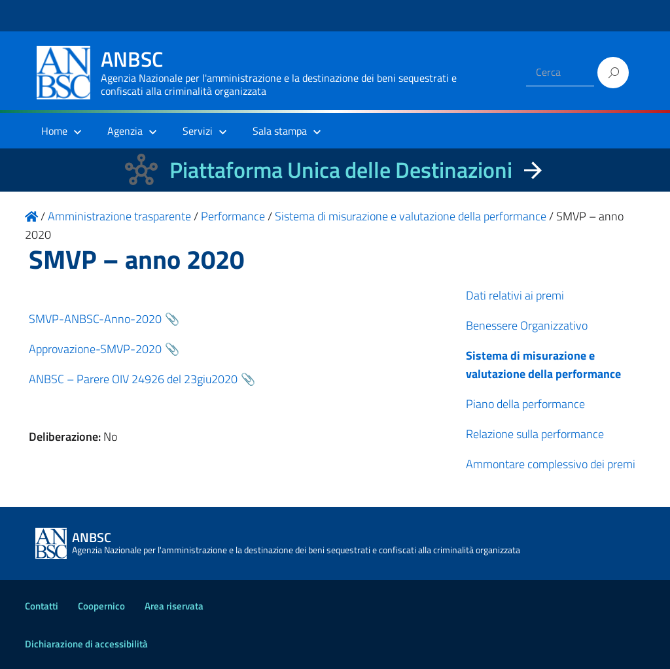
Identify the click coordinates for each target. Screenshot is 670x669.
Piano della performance (525, 404)
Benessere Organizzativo (527, 325)
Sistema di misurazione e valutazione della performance (543, 365)
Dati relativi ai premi (515, 295)
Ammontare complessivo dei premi (550, 464)
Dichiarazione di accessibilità (86, 643)
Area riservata (174, 605)
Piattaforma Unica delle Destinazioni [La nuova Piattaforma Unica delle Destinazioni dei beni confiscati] (340, 169)
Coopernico (101, 605)
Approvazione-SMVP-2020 (95, 349)
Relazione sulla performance (535, 434)
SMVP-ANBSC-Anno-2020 (95, 319)
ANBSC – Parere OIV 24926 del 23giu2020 (133, 379)
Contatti (41, 605)
